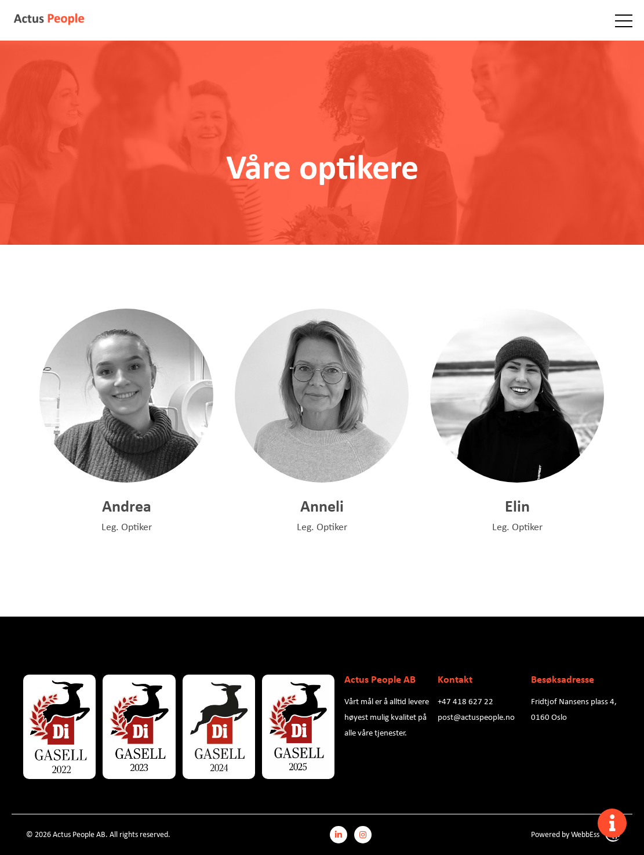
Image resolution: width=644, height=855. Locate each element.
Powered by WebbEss (575, 835)
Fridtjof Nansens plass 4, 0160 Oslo (574, 708)
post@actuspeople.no (476, 716)
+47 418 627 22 (465, 701)
